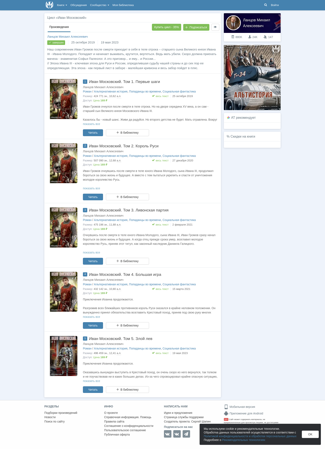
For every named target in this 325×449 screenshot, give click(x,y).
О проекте (111, 412)
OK (310, 434)
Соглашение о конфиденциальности (128, 425)
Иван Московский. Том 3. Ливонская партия (129, 210)
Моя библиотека (123, 5)
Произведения (59, 27)
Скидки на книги (242, 136)
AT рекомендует (243, 117)
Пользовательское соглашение (125, 430)
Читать (93, 132)
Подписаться (196, 27)
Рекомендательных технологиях (243, 440)
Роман (87, 91)
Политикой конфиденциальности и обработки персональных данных (250, 436)
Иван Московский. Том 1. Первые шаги (124, 81)
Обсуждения (78, 5)
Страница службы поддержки (184, 417)
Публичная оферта (117, 434)
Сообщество (99, 5)
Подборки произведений (60, 412)
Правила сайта (114, 421)
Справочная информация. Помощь (128, 417)
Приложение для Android (243, 413)
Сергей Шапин (201, 421)
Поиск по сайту (54, 421)
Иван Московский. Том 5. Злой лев (120, 338)
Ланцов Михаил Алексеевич (67, 36)
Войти (275, 5)
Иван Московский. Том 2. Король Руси (123, 146)
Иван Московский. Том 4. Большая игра (125, 274)
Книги (62, 5)
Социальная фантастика (179, 91)
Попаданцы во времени (145, 91)
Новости (50, 417)
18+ (226, 419)
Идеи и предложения (178, 412)
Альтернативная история (110, 91)
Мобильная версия (239, 407)
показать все (91, 124)
